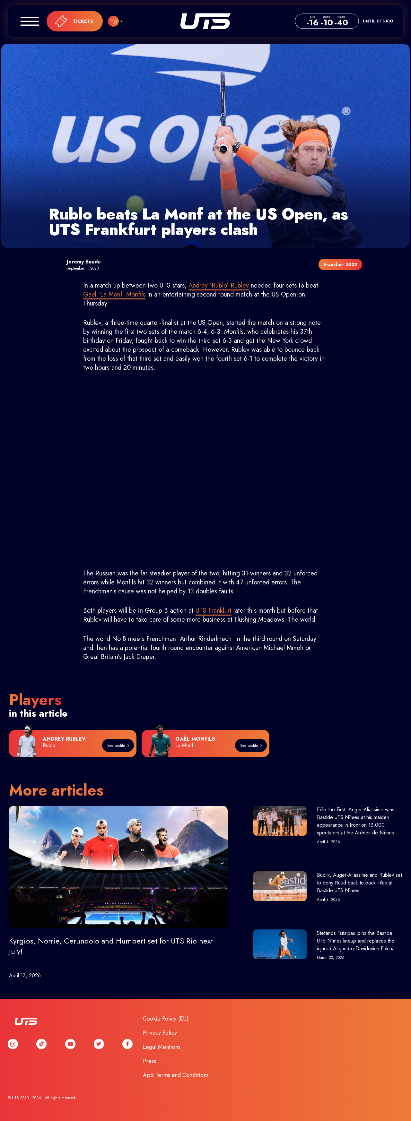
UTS (205, 21)
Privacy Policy (160, 1033)
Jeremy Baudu (84, 261)
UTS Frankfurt (214, 610)
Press (149, 1061)
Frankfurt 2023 (340, 264)
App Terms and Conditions (176, 1075)
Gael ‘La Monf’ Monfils (114, 294)
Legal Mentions (161, 1047)
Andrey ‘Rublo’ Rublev (218, 285)
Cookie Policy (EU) (165, 1018)
